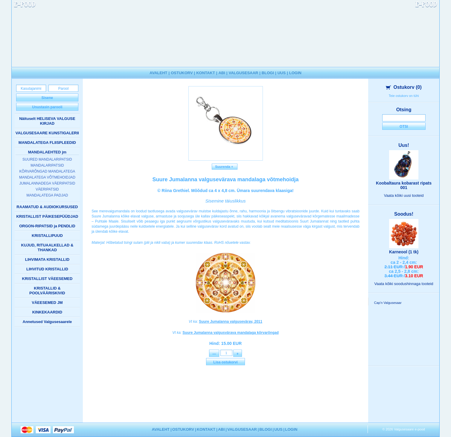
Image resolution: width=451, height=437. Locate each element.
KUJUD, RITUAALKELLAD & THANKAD (47, 247)
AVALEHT (158, 73)
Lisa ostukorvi (225, 363)
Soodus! (403, 214)
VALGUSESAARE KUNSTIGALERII (47, 133)
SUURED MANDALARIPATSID (47, 159)
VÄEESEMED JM (47, 302)
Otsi (404, 126)
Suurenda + (224, 166)
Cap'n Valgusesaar (388, 302)
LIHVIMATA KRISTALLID (47, 259)
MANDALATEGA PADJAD (47, 195)
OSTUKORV (182, 73)
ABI (221, 73)
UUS (282, 73)
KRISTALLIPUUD (47, 235)
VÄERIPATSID (47, 189)
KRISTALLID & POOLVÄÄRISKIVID (47, 290)
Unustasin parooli (47, 107)
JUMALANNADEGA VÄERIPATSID (47, 183)
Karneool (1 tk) (403, 251)
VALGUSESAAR (243, 73)
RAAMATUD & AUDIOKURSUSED (47, 207)
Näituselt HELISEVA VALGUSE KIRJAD (47, 121)
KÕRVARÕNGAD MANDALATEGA (47, 171)
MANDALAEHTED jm (47, 152)
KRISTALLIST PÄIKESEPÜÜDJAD (47, 216)
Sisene (47, 98)
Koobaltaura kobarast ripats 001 (404, 185)
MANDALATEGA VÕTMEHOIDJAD (47, 177)
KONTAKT (205, 73)
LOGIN (295, 73)
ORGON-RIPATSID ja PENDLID (47, 226)
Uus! (403, 145)
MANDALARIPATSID (47, 165)
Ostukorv (403, 87)
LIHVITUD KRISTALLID (47, 269)
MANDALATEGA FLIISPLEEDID (47, 142)
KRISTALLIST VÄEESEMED (47, 278)
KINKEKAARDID (47, 312)
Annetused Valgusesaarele (47, 321)
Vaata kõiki (404, 195)
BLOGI (268, 73)
